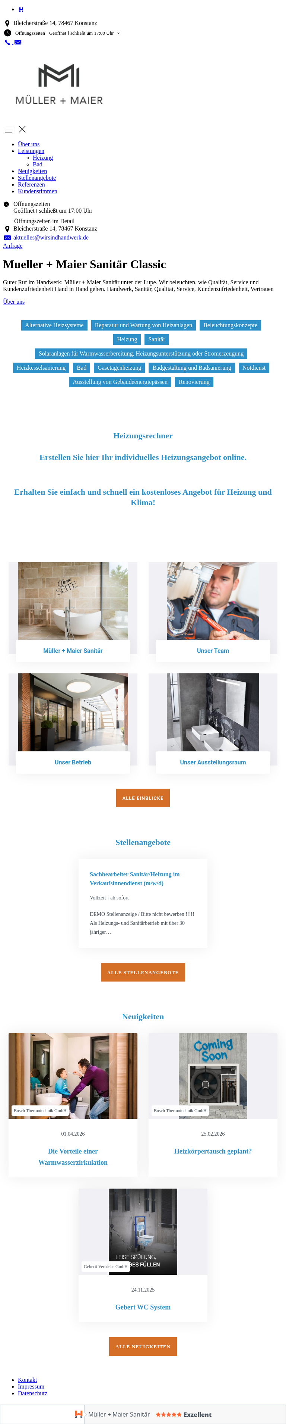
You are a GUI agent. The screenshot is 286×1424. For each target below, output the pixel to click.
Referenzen (31, 184)
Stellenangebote (37, 178)
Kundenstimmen (37, 191)
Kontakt (27, 1379)
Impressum (31, 1385)
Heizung (43, 157)
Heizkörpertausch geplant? (213, 1150)
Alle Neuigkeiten (143, 1345)
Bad (37, 164)
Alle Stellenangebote (143, 971)
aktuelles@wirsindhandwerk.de (46, 237)
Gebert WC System (143, 1306)
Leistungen (31, 151)
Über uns (28, 144)
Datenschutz (32, 1392)
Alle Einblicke (143, 796)
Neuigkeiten (32, 171)
